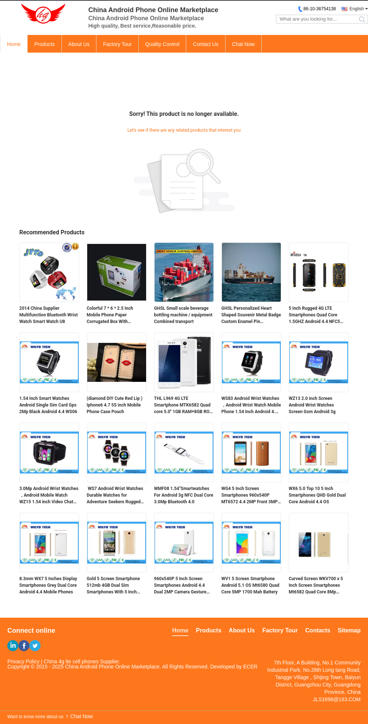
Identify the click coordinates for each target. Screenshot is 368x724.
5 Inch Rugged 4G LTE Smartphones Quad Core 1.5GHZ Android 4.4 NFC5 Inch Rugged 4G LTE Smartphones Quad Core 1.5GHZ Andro (314, 315)
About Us (79, 44)
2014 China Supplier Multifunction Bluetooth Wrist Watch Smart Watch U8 (49, 315)
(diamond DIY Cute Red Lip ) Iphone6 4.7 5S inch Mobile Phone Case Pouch (114, 405)
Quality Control (162, 44)
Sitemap (349, 630)
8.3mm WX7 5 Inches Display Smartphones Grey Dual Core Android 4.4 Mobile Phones (48, 585)
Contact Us (205, 44)
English (357, 8)
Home (14, 44)
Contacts (317, 630)
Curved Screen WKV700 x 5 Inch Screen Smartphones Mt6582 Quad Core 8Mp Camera (316, 585)
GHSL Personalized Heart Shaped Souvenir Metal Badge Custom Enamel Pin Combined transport (251, 315)
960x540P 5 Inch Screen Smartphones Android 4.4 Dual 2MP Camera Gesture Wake (180, 585)
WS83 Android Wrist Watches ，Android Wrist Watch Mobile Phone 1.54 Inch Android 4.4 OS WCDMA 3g (251, 405)
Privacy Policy (23, 661)
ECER (250, 667)
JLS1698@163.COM (337, 699)
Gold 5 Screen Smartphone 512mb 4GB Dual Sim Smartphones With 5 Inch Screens (113, 585)
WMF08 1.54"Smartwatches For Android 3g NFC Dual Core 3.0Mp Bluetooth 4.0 (183, 495)
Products (44, 44)
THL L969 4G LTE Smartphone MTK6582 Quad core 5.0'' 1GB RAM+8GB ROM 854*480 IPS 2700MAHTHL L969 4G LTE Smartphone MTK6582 (183, 405)
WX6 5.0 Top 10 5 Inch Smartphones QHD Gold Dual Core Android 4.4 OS (317, 495)
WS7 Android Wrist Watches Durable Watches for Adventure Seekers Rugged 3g (115, 495)
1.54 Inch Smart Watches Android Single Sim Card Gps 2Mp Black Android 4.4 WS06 (48, 405)
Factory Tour (117, 44)
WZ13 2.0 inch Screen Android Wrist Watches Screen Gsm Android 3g (312, 405)
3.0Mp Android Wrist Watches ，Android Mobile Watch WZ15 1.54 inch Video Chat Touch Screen (49, 495)
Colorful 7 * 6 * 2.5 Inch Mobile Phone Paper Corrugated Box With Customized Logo (110, 315)
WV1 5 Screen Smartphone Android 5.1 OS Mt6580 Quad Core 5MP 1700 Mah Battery (250, 585)
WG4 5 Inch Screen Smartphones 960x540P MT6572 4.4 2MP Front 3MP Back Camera (250, 495)
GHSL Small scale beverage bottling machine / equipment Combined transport (183, 315)
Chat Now (243, 44)
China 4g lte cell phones (71, 661)
